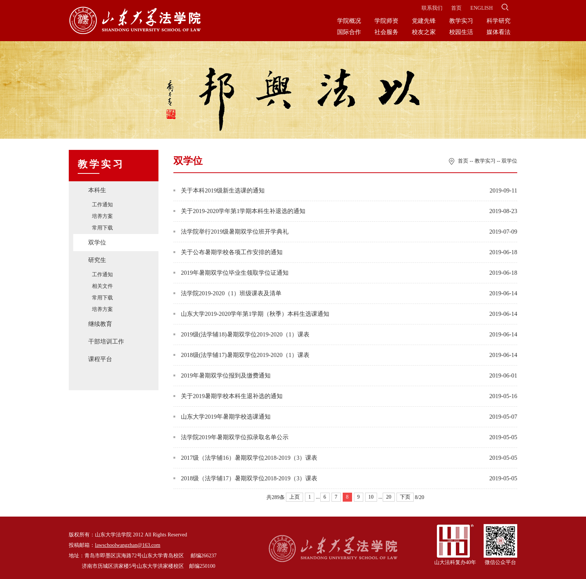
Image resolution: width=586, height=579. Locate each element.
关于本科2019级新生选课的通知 (219, 190)
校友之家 (424, 32)
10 (371, 497)
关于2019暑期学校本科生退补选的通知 (228, 396)
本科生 (97, 190)
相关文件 (102, 286)
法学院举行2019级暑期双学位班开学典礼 (231, 231)
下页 (405, 497)
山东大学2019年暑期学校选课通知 (222, 416)
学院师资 (386, 21)
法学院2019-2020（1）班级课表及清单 (227, 293)
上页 (294, 497)
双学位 (97, 242)
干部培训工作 (106, 341)
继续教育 (100, 324)
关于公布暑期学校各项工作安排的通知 (228, 252)
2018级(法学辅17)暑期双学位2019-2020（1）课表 (241, 355)
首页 (456, 8)
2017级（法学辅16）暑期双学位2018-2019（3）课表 (245, 458)
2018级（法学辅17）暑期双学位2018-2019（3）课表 (245, 478)
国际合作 (349, 32)
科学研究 (499, 21)
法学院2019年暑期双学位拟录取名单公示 (231, 437)
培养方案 (102, 216)
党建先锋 (424, 21)
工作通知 (102, 204)
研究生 (97, 260)
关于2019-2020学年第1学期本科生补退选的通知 (239, 211)
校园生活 (461, 32)
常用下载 (102, 228)
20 (388, 497)
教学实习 (461, 21)
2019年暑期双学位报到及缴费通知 (222, 375)
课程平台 (100, 359)
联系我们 (432, 8)
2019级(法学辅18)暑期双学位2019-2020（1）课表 (241, 334)
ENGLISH (482, 8)
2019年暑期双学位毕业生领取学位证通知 (231, 273)
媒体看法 (499, 32)
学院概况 (349, 21)
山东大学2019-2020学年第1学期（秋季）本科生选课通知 (251, 314)
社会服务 (386, 32)
